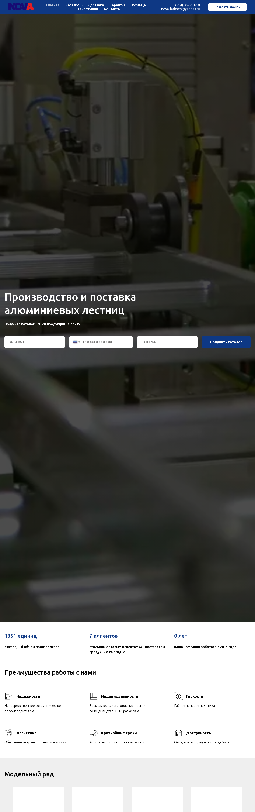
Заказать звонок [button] (227, 7)
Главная (52, 5)
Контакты (112, 9)
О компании (88, 9)
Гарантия (118, 5)
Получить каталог (226, 342)
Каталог (73, 5)
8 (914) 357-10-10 (186, 5)
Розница (139, 5)
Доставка (96, 5)
